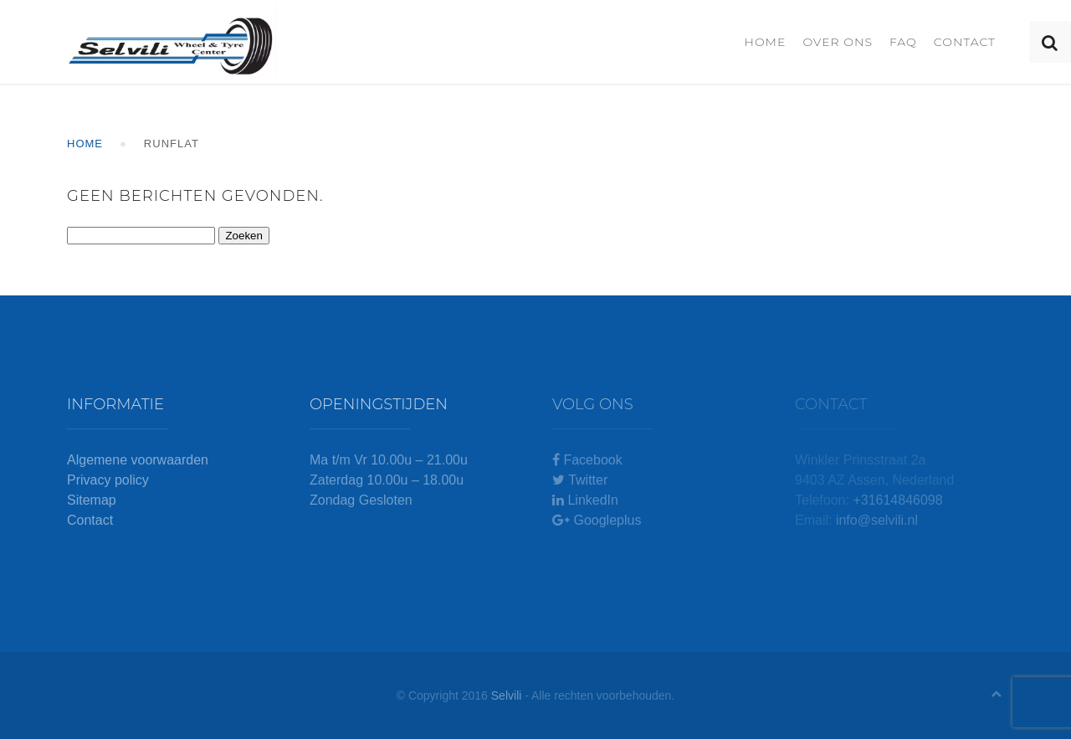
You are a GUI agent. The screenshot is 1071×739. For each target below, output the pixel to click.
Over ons (837, 41)
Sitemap (91, 500)
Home (765, 41)
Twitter (579, 480)
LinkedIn (585, 500)
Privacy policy (108, 480)
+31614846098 (897, 500)
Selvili (506, 695)
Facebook (587, 460)
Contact (965, 41)
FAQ (903, 41)
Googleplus (596, 520)
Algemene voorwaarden (137, 460)
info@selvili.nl (877, 520)
